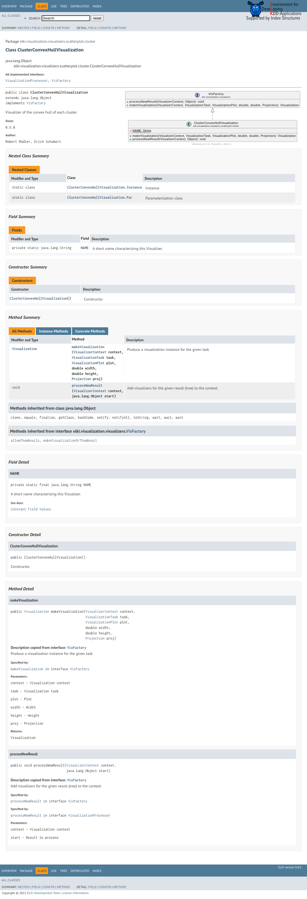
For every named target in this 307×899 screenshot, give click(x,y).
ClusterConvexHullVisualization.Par (99, 197)
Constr (48, 28)
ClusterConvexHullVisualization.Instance (104, 187)
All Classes (11, 15)
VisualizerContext (90, 352)
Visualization (24, 349)
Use (54, 6)
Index (97, 6)
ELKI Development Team (43, 893)
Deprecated (80, 6)
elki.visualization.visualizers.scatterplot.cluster (58, 41)
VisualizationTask (88, 357)
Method (63, 28)
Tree (63, 6)
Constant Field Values (31, 509)
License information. (75, 893)
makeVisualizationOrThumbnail (70, 440)
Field (36, 28)
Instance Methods (53, 331)
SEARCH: (35, 18)
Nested (23, 28)
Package (26, 6)
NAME (84, 248)
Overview (9, 6)
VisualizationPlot (88, 363)
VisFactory (61, 81)
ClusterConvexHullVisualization (38, 298)
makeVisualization (88, 347)
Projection (81, 379)
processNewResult (87, 385)
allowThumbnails (25, 440)
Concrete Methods (90, 331)
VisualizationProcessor (26, 81)
